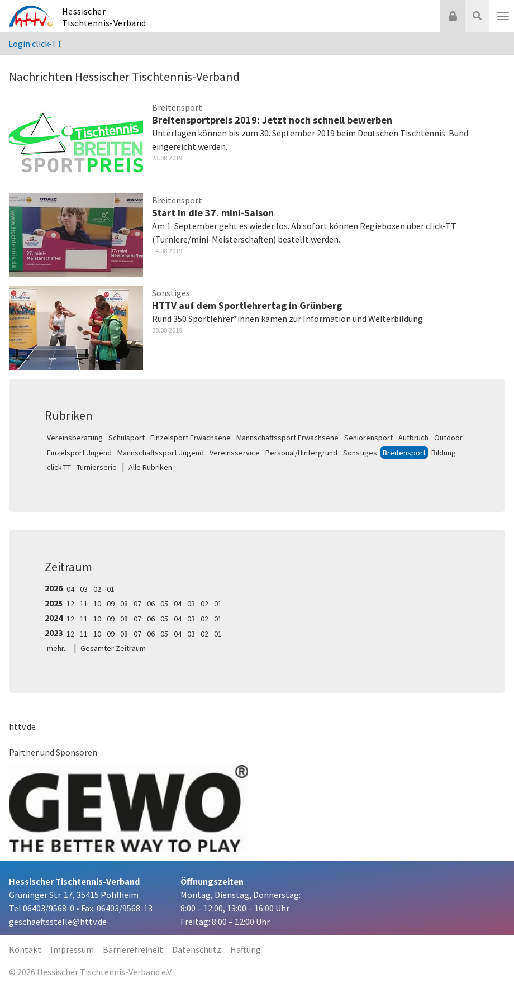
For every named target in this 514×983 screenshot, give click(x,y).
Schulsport (126, 438)
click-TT (59, 467)
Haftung (245, 949)
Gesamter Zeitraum (113, 648)
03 (84, 589)
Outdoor (448, 438)
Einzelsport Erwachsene (190, 438)
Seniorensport (368, 438)
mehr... (58, 648)
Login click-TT (35, 43)
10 (97, 604)
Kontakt (25, 949)
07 (137, 604)
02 (97, 589)
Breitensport (404, 453)
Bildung (443, 453)
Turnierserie (97, 467)
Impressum (72, 949)
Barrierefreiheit (133, 949)
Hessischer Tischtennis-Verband (104, 17)
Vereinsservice (235, 453)
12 (70, 604)
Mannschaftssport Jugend (160, 453)
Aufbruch (413, 438)
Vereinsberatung (75, 438)
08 (124, 604)
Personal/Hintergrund (301, 453)
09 (111, 604)
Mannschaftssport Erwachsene (287, 438)
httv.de (22, 726)
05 (164, 604)
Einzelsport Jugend (79, 453)
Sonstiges (360, 453)
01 (111, 589)
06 (151, 604)
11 (84, 604)
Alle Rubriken (150, 467)
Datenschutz (196, 949)
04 (70, 589)
